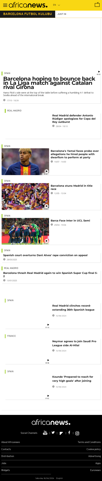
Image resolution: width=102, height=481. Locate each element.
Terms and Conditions (89, 442)
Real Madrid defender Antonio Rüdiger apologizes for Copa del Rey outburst (74, 118)
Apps (98, 463)
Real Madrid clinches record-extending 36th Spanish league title (73, 308)
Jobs (3, 463)
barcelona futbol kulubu (27, 14)
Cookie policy (94, 449)
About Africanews (10, 442)
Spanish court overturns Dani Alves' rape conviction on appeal (45, 255)
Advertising (94, 456)
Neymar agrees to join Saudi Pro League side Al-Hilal (74, 343)
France (11, 336)
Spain (7, 73)
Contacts (6, 449)
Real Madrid (14, 111)
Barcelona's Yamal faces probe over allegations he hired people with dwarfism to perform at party (75, 154)
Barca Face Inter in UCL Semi (70, 220)
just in (61, 14)
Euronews (95, 470)
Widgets (5, 470)
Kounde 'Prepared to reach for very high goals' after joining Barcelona (72, 379)
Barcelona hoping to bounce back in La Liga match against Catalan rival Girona (49, 82)
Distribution (7, 456)
